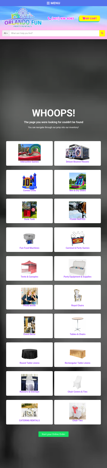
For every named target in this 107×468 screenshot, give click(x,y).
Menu (53, 3)
